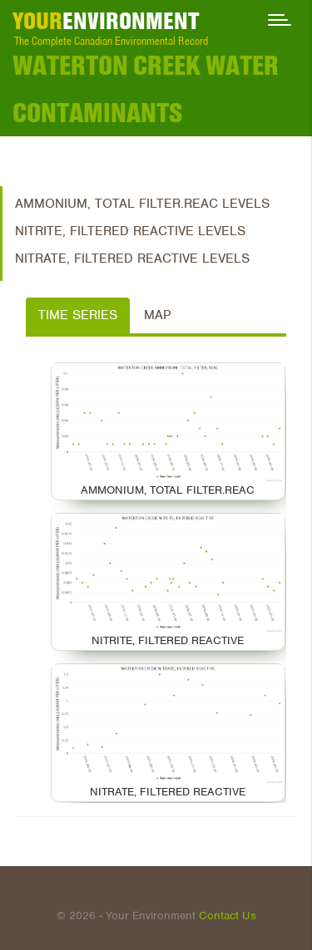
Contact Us (227, 915)
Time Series (77, 315)
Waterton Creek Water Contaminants (145, 89)
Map (157, 315)
